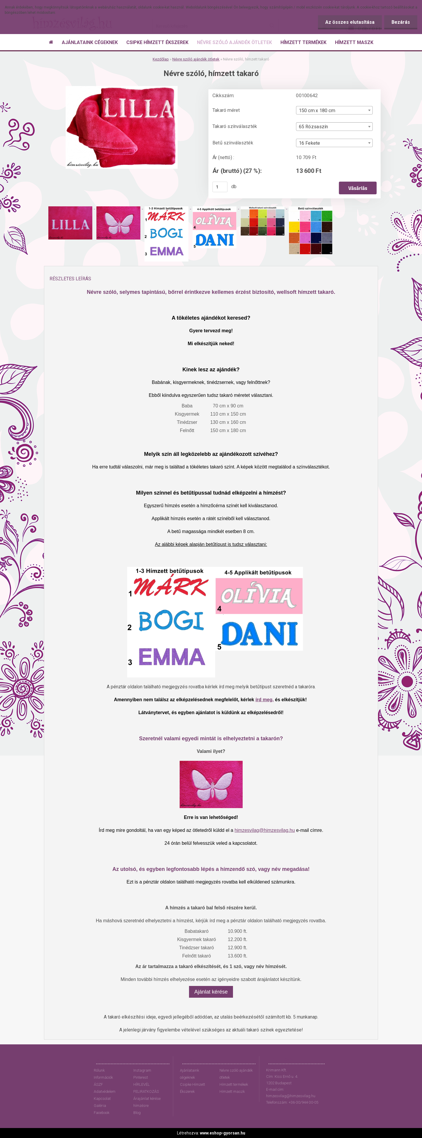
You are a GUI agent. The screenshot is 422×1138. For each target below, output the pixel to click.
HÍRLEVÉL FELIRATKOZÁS (146, 1088)
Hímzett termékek (233, 1084)
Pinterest (140, 1077)
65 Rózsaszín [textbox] (313, 127)
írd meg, (265, 699)
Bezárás (401, 22)
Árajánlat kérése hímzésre (147, 1102)
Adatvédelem (104, 1091)
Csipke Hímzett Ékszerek (192, 1088)
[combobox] (334, 110)
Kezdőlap (161, 59)
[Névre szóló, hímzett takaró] (122, 88)
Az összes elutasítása (350, 22)
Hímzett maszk (232, 1091)
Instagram (142, 1070)
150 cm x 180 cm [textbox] (317, 110)
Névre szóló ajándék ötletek (195, 59)
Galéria (100, 1105)
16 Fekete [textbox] (309, 143)
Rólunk (99, 1070)
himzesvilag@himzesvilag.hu (264, 830)
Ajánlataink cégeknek (189, 1074)
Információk (103, 1077)
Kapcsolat (102, 1098)
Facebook (101, 1112)
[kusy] (220, 187)
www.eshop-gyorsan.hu (222, 1133)
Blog (137, 1112)
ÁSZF (98, 1084)
